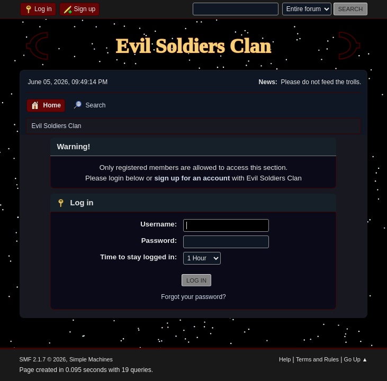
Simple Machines (91, 359)
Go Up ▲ (356, 359)
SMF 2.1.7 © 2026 (43, 359)
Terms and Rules (317, 359)
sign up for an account (192, 178)
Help (285, 359)
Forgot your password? (193, 297)
